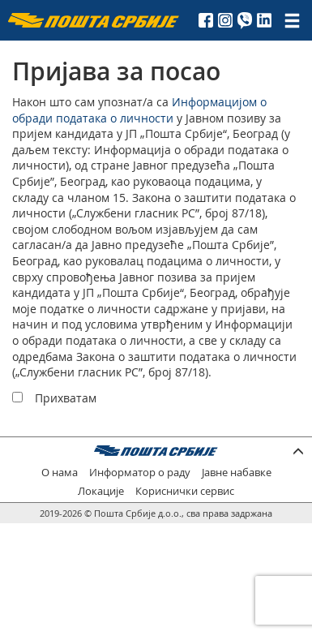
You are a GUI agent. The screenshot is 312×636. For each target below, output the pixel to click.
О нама (59, 472)
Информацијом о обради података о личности (139, 110)
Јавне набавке (236, 472)
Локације (101, 491)
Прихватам (65, 398)
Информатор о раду (139, 472)
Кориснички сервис (184, 491)
